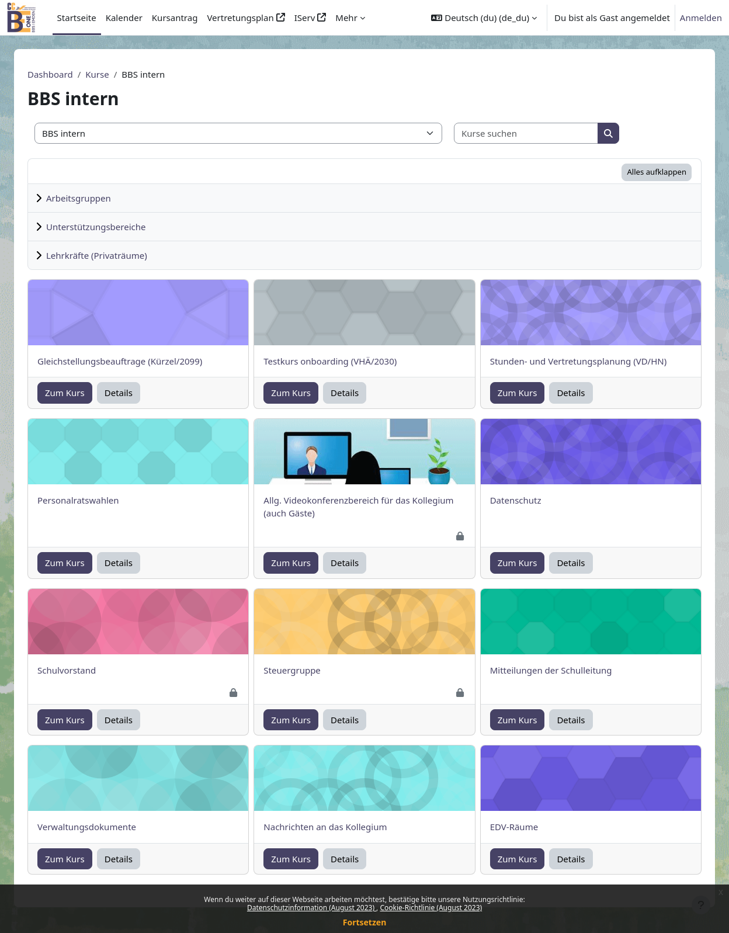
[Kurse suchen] (540, 133)
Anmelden (701, 17)
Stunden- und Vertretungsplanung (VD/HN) (592, 361)
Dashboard (64, 74)
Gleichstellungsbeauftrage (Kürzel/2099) (133, 361)
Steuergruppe (306, 670)
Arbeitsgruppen (92, 198)
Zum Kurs (79, 392)
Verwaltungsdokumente (100, 827)
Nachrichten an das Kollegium (339, 827)
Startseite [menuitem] (76, 17)
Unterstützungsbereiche (109, 227)
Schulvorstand (80, 670)
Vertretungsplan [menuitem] (240, 17)
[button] (483, 17)
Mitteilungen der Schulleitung (565, 670)
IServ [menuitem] (304, 17)
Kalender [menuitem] (124, 17)
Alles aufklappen (670, 172)
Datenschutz (530, 500)
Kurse (111, 74)
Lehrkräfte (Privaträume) (110, 255)
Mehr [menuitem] (346, 17)
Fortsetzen (365, 922)
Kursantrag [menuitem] (175, 17)
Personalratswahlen (92, 500)
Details (133, 392)
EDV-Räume (528, 827)
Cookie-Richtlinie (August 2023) (431, 908)
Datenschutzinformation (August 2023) (311, 908)
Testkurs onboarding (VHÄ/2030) (344, 361)
